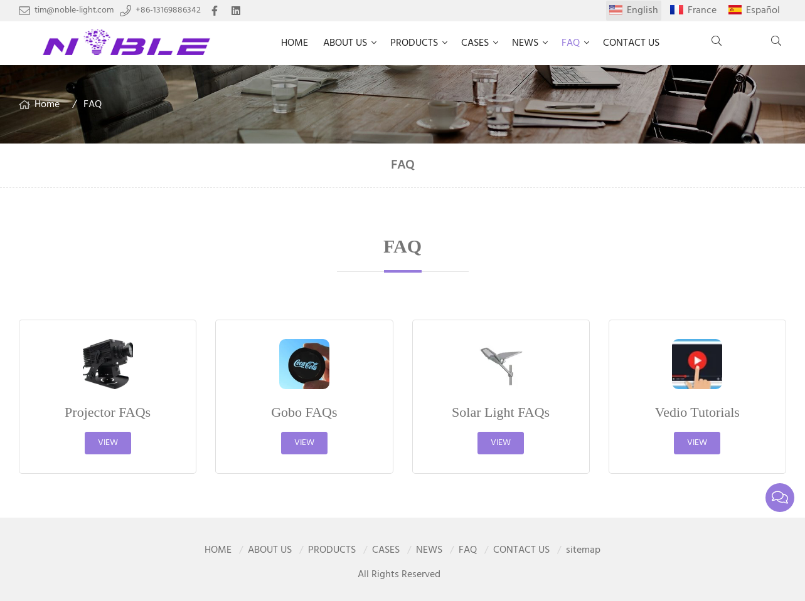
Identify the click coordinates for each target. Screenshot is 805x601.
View (108, 443)
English (642, 11)
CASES (475, 43)
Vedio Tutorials (697, 412)
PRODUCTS (414, 43)
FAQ (571, 43)
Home (47, 104)
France (702, 11)
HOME (294, 43)
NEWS (525, 43)
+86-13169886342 (168, 11)
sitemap (583, 550)
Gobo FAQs (304, 412)
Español (763, 11)
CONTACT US (631, 43)
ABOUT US (345, 43)
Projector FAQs (108, 412)
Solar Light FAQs (501, 412)
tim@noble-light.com (74, 11)
